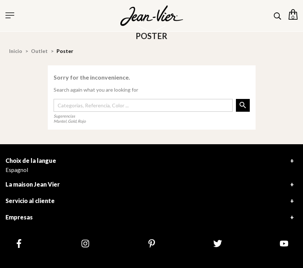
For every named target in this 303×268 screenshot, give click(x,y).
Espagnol (16, 169)
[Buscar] (143, 105)
